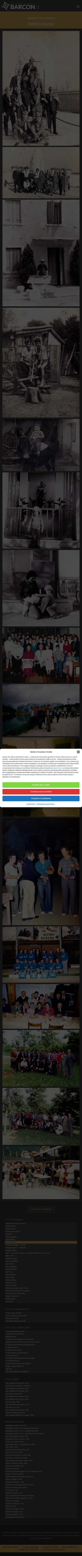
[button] (78, 752)
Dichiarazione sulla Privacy (46, 804)
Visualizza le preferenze (41, 798)
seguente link (57, 768)
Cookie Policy (30, 804)
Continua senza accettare (41, 792)
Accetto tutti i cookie (41, 785)
